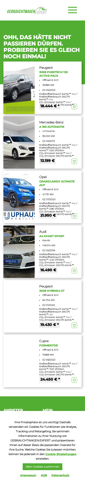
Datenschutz (60, 475)
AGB (44, 475)
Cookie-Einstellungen (60, 454)
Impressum (28, 475)
